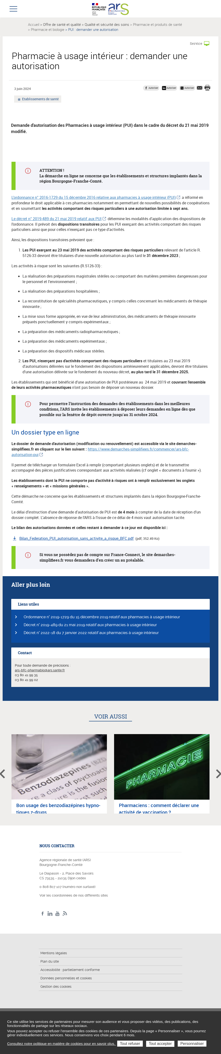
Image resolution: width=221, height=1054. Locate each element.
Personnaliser (192, 1044)
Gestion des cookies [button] (56, 986)
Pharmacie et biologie (47, 29)
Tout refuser (130, 1044)
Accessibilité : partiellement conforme (70, 970)
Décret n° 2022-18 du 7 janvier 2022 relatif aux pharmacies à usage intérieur (91, 632)
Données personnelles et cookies (66, 978)
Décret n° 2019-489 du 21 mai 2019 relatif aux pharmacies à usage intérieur (90, 625)
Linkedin (50, 913)
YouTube (57, 913)
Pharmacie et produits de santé (157, 24)
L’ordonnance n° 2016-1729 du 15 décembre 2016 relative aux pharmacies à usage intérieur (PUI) (93, 197)
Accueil (33, 24)
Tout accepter (160, 1044)
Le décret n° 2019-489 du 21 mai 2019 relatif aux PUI (56, 218)
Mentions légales (53, 953)
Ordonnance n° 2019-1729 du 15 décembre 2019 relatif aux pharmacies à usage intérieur (102, 617)
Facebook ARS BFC (42, 913)
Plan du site (49, 961)
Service (196, 43)
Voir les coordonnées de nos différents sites (73, 895)
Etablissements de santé (40, 99)
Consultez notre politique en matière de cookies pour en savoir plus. (61, 1044)
